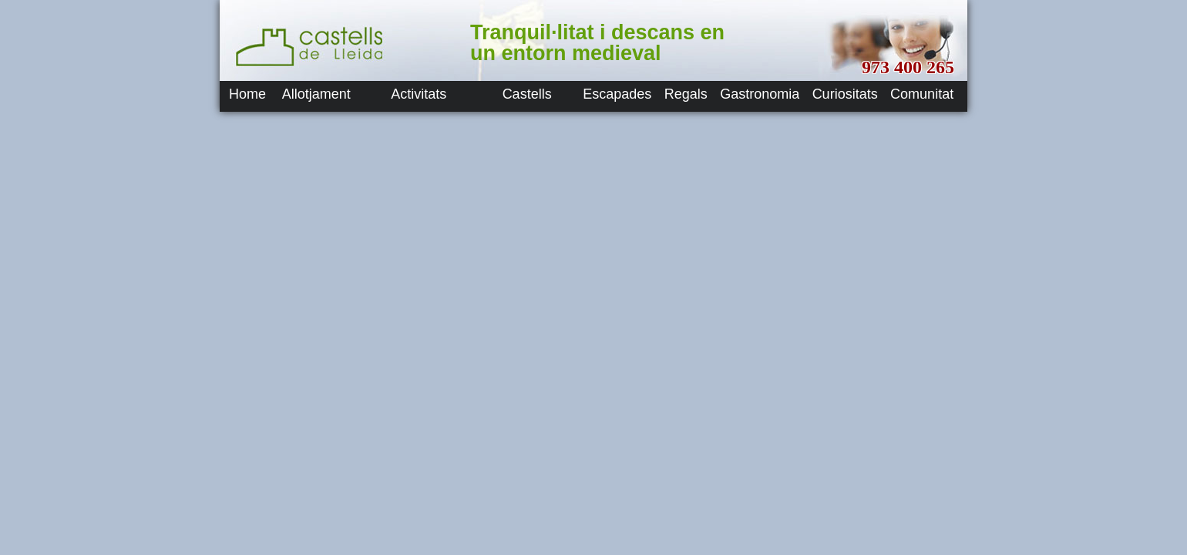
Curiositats (845, 94)
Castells (527, 94)
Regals (686, 94)
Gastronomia (759, 94)
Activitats (418, 94)
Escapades (617, 94)
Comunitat (921, 94)
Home (247, 94)
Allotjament (316, 94)
